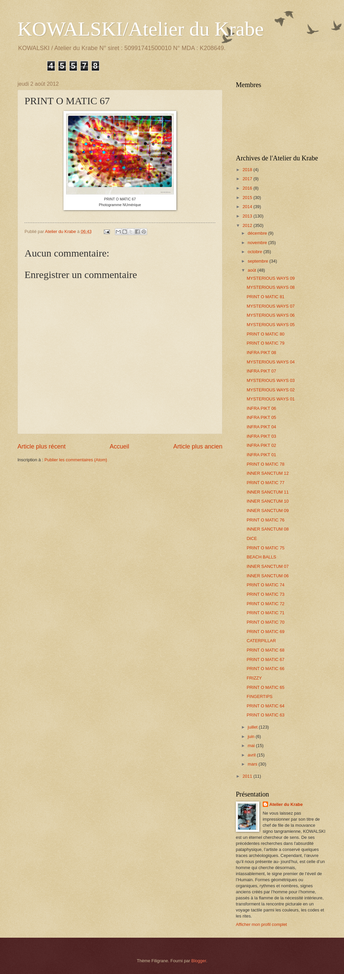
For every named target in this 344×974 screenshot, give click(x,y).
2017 (248, 178)
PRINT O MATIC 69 (266, 631)
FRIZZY (254, 677)
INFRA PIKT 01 (261, 454)
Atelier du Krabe (286, 804)
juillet (253, 727)
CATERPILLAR (261, 640)
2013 (248, 216)
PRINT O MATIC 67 (266, 659)
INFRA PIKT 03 (261, 436)
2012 (248, 225)
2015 (248, 197)
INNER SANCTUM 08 (268, 529)
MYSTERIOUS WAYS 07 (271, 306)
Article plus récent (41, 446)
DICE (252, 538)
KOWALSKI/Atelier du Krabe (140, 29)
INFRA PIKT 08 (261, 352)
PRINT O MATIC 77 (266, 482)
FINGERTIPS (259, 696)
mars (253, 764)
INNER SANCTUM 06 (268, 575)
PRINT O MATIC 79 (266, 343)
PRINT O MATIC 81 (266, 296)
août (252, 270)
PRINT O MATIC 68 (266, 650)
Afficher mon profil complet (261, 924)
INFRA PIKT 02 (261, 445)
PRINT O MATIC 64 (266, 705)
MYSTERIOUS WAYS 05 (271, 324)
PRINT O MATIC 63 (266, 714)
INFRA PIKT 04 (261, 426)
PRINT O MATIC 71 (266, 612)
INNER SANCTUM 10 (268, 501)
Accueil (119, 446)
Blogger (198, 960)
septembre (258, 261)
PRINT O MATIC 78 (266, 464)
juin (252, 736)
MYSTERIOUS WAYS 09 (271, 278)
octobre (255, 251)
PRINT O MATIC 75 (266, 547)
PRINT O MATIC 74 (266, 584)
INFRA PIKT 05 (261, 417)
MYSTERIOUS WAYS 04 (271, 361)
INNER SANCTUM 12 (268, 473)
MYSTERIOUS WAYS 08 (271, 287)
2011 (248, 776)
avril (252, 754)
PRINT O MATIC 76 (266, 519)
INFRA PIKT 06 (261, 408)
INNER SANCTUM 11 (268, 492)
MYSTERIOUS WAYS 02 (271, 389)
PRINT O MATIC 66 (266, 668)
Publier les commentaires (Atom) (75, 459)
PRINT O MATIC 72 (266, 603)
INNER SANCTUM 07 (268, 566)
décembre (258, 233)
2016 (248, 188)
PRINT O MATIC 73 (266, 594)
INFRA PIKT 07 (261, 371)
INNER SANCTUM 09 (268, 510)
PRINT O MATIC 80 (266, 334)
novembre (258, 242)
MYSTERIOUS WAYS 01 (271, 398)
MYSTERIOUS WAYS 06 (271, 315)
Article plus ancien (197, 446)
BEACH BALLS (261, 556)
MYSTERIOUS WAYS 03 (271, 380)
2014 (248, 206)
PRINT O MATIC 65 (266, 687)
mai (252, 745)
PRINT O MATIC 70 (266, 622)
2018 (248, 169)
